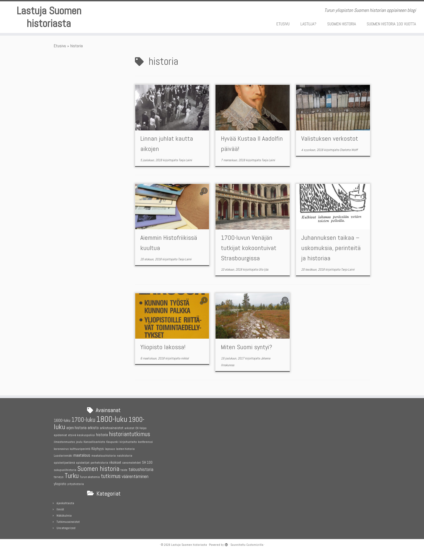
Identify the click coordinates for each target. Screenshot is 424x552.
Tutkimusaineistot (68, 521)
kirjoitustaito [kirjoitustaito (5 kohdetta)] (128, 441)
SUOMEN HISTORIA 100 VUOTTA (391, 24)
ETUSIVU (283, 24)
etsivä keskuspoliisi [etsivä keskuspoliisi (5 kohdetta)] (81, 434)
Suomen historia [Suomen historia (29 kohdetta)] (98, 467)
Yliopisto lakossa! (163, 347)
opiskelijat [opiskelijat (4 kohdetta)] (83, 461)
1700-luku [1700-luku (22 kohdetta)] (83, 419)
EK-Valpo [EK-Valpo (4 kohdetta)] (141, 427)
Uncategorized (66, 527)
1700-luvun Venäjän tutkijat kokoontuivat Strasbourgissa (248, 248)
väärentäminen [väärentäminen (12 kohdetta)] (135, 475)
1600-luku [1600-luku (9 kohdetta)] (62, 419)
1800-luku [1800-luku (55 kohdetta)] (111, 418)
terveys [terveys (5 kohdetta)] (59, 476)
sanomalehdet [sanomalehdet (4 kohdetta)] (131, 461)
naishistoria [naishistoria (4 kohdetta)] (124, 454)
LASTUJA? (308, 24)
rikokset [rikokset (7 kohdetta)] (115, 461)
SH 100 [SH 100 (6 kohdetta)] (147, 461)
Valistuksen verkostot (329, 139)
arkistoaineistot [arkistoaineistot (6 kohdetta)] (111, 427)
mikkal (185, 358)
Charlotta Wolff (348, 150)
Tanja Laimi (185, 161)
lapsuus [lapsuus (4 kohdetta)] (110, 447)
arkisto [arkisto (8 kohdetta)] (93, 426)
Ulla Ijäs (264, 270)
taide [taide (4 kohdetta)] (124, 468)
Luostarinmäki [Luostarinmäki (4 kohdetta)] (63, 454)
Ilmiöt (60, 508)
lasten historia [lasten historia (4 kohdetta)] (125, 447)
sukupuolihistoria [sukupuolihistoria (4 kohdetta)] (65, 468)
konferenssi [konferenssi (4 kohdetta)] (145, 441)
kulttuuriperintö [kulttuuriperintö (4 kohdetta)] (80, 447)
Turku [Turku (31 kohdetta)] (72, 474)
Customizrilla (254, 544)
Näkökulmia (64, 514)
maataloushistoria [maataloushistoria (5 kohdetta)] (103, 454)
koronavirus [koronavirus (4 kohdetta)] (61, 447)
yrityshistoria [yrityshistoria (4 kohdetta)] (75, 482)
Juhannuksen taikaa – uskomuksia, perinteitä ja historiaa (331, 248)
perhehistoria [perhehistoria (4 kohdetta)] (99, 461)
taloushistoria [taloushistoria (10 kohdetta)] (140, 468)
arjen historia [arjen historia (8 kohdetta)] (76, 426)
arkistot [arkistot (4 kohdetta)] (129, 427)
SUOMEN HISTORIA (341, 24)
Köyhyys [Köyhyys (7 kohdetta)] (97, 447)
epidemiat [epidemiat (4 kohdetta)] (60, 434)
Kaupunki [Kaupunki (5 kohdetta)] (112, 441)
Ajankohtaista (65, 502)
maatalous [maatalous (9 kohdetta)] (81, 454)
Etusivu (60, 46)
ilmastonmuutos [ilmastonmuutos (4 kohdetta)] (64, 441)
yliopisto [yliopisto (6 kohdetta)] (60, 482)
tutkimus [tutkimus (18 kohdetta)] (111, 475)
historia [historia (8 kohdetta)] (102, 433)
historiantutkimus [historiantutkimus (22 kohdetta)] (129, 433)
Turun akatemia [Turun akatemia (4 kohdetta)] (90, 476)
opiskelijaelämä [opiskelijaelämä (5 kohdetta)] (64, 461)
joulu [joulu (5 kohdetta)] (79, 441)
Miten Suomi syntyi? (246, 347)
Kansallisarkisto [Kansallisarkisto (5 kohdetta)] (94, 441)
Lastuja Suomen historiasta (48, 17)
